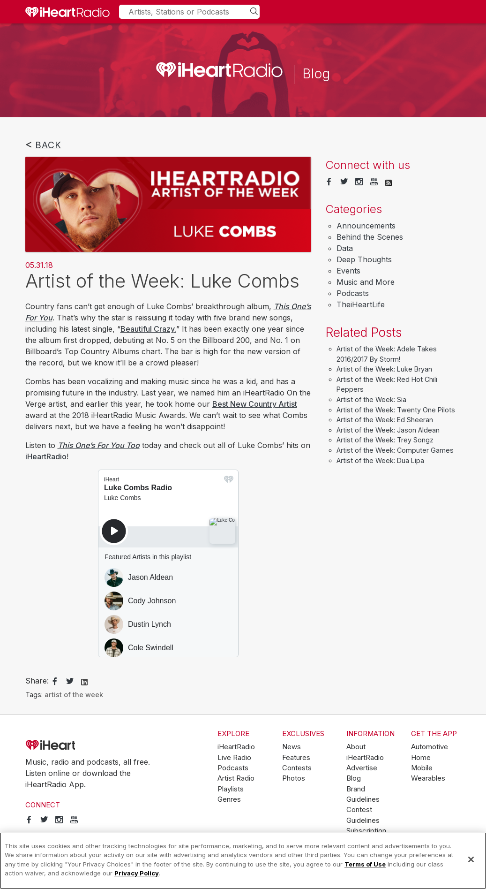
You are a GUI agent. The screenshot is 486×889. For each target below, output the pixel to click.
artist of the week (74, 695)
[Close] (471, 859)
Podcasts (352, 293)
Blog (353, 778)
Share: (37, 680)
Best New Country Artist (254, 404)
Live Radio (234, 757)
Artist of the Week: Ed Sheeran (384, 420)
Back (48, 145)
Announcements (366, 225)
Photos (293, 778)
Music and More (365, 282)
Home (421, 757)
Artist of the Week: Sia (371, 399)
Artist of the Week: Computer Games (395, 450)
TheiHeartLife (360, 304)
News (291, 747)
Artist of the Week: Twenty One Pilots (395, 410)
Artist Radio (235, 778)
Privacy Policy (136, 873)
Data (344, 248)
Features (296, 757)
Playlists (230, 789)
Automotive (429, 747)
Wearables (428, 778)
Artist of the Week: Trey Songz (385, 440)
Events (348, 270)
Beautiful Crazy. (148, 329)
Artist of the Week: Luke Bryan (384, 369)
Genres (229, 799)
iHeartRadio (46, 456)
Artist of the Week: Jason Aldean (388, 430)
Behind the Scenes (369, 237)
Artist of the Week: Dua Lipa (380, 460)
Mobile (422, 768)
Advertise (361, 768)
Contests (297, 768)
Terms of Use (365, 864)
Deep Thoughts (364, 259)
